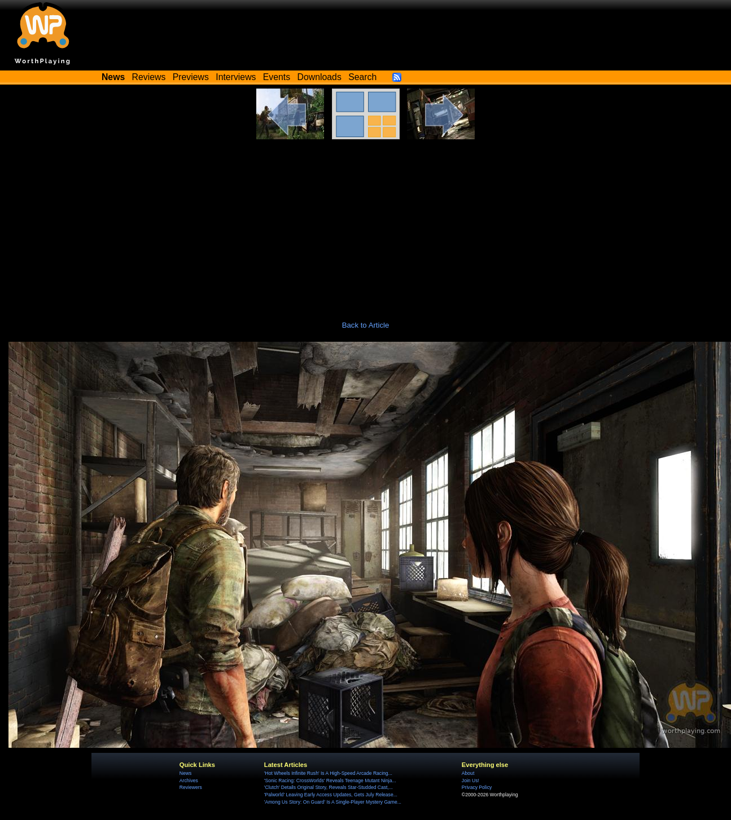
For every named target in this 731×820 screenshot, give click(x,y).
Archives (189, 780)
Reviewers (191, 787)
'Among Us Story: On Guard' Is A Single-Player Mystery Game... (332, 802)
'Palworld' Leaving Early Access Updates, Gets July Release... (330, 794)
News (185, 773)
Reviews (149, 77)
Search (362, 77)
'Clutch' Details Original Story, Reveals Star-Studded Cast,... (328, 787)
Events (276, 77)
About (468, 773)
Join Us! (470, 780)
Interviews (236, 77)
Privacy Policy (477, 787)
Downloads (319, 77)
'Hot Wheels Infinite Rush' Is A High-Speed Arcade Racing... (328, 773)
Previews (191, 77)
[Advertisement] (366, 224)
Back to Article (365, 325)
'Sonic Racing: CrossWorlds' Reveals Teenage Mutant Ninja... (330, 780)
